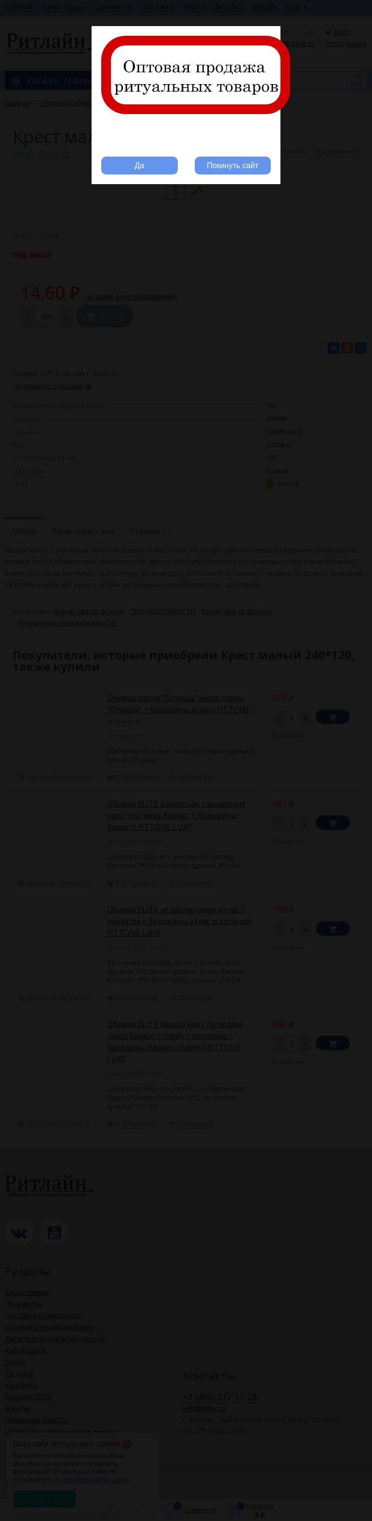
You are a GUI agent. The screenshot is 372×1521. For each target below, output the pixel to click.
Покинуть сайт (232, 165)
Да (139, 165)
